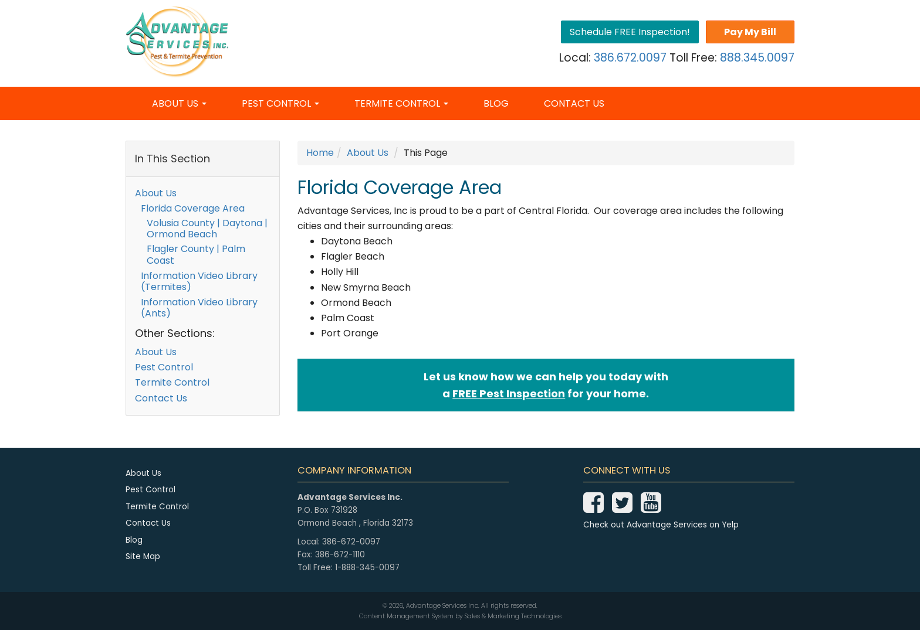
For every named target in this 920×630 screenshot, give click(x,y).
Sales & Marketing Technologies (513, 616)
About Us (179, 103)
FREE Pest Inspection (508, 393)
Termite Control (401, 103)
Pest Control (280, 103)
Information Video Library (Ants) (199, 307)
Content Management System (406, 616)
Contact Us (574, 103)
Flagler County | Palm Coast (196, 254)
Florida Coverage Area (193, 208)
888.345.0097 (757, 58)
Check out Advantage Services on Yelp (661, 524)
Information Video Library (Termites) (199, 281)
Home (320, 152)
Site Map (143, 556)
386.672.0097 (630, 58)
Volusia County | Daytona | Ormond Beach (207, 228)
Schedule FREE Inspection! (630, 32)
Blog (496, 103)
